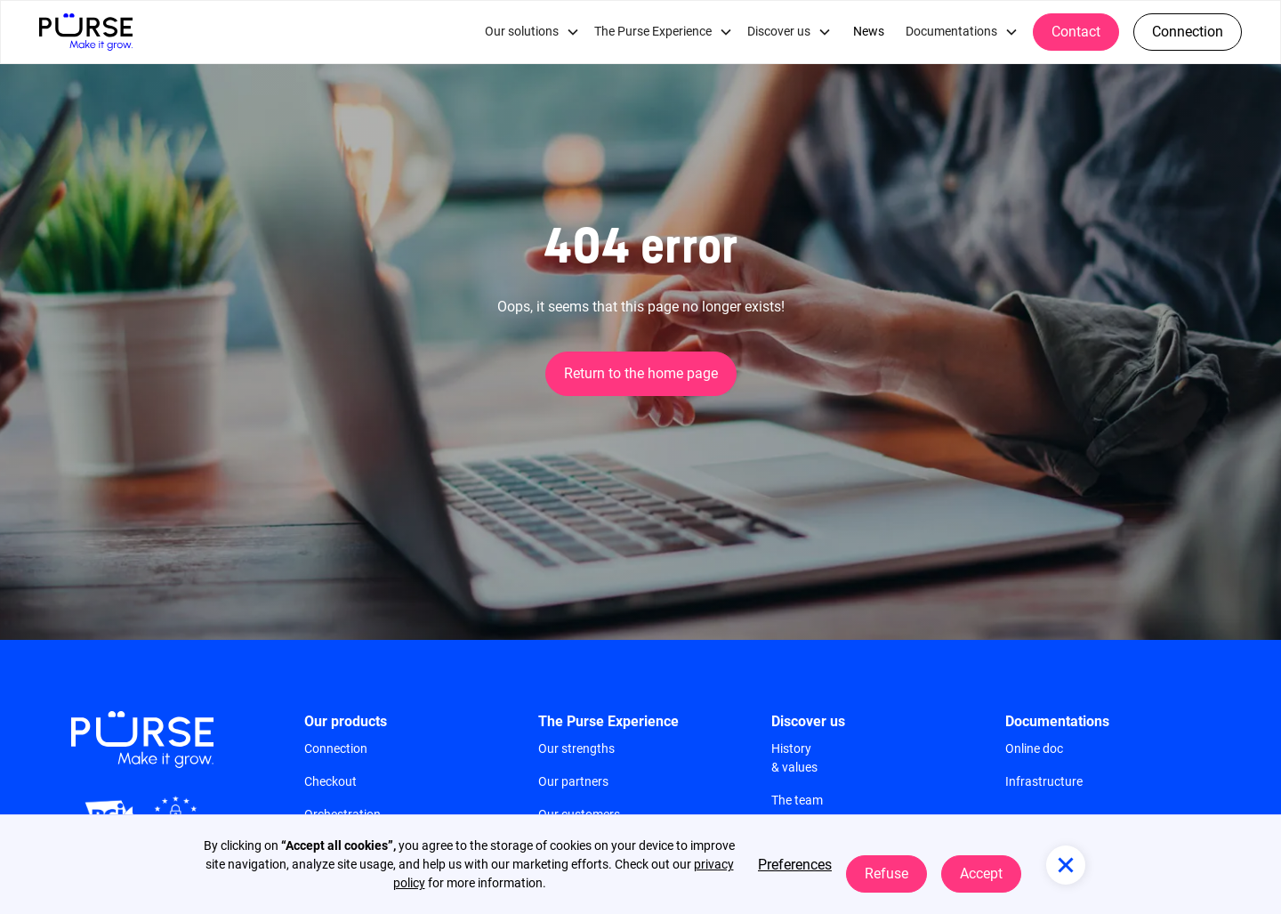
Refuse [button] (886, 873)
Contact (1075, 31)
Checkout (330, 781)
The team (797, 800)
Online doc (1034, 748)
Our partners (573, 781)
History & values (794, 757)
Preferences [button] (795, 864)
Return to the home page (641, 373)
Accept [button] (981, 873)
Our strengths (576, 748)
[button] (532, 32)
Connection (1187, 31)
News (868, 31)
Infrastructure (1044, 781)
